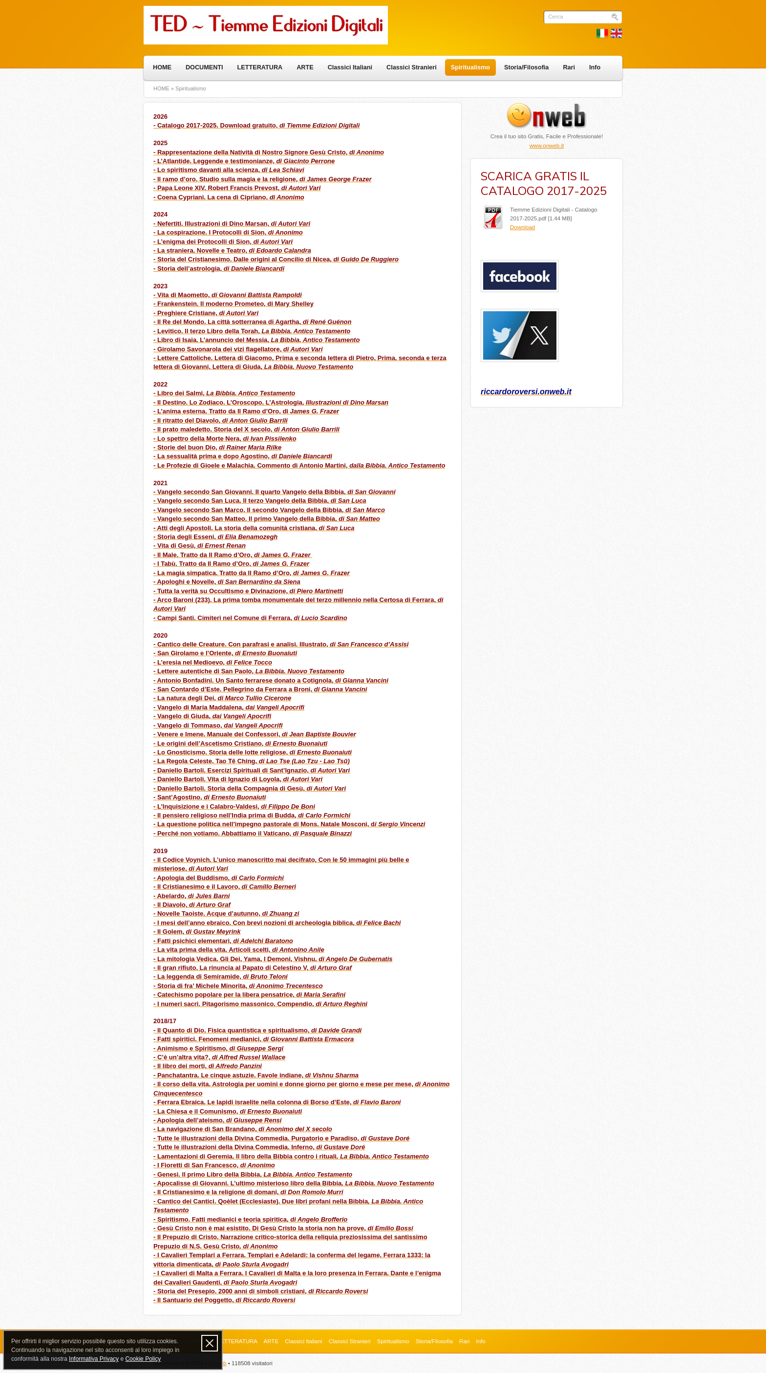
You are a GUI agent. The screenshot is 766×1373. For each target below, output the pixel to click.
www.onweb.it (547, 146)
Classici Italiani (350, 67)
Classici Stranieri (411, 67)
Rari (569, 67)
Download (522, 227)
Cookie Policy (143, 1358)
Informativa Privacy (94, 1358)
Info (594, 67)
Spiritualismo (470, 67)
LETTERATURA (260, 67)
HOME (162, 67)
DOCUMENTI (204, 67)
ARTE (305, 67)
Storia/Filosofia (526, 67)
